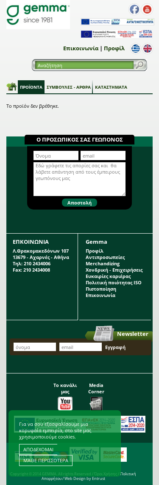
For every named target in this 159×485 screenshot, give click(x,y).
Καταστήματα (111, 87)
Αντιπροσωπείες (105, 257)
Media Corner (96, 394)
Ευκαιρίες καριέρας (108, 276)
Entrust (98, 478)
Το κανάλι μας (65, 394)
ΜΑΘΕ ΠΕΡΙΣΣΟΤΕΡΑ (45, 460)
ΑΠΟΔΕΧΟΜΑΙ (38, 449)
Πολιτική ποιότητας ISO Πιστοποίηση (114, 285)
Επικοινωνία (80, 48)
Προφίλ (114, 48)
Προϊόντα (31, 87)
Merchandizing (103, 263)
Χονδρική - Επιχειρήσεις (114, 270)
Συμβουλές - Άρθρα (69, 87)
